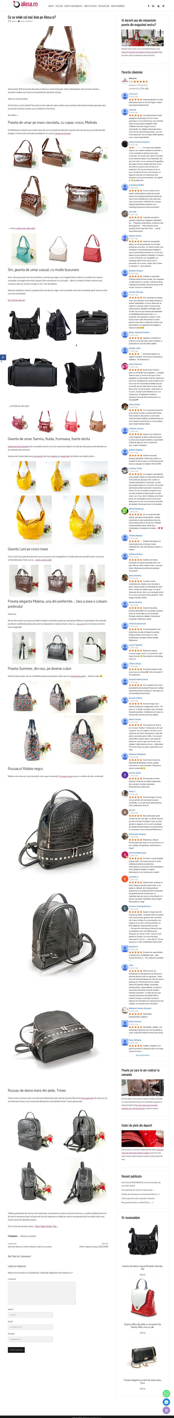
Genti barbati (118, 6)
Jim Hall (132, 212)
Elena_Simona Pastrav (139, 332)
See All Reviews (142, 1055)
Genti (51, 6)
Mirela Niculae (135, 602)
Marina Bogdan (136, 450)
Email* (10, 1321)
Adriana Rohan (136, 554)
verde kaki (65, 456)
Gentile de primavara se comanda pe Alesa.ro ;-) (141, 1194)
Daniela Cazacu (136, 271)
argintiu (54, 456)
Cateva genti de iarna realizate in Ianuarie (138, 1198)
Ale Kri (132, 810)
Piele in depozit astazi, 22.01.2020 (93, 1246)
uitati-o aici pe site (43, 560)
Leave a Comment (26, 21)
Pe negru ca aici (65, 776)
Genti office (90, 6)
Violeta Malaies (136, 536)
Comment (12, 1279)
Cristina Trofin (135, 468)
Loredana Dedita (136, 185)
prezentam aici (77, 676)
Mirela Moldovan (136, 509)
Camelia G (133, 877)
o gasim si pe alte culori (25, 228)
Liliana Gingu (135, 663)
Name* (10, 1309)
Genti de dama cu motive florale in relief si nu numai (29, 1246)
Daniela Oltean (135, 698)
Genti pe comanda (28, 1236)
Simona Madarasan (137, 853)
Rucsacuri (103, 6)
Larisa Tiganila (135, 645)
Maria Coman (135, 719)
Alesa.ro (14, 21)
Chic (55, 1226)
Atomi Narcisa (135, 364)
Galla (43, 1226)
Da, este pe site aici (16, 300)
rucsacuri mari (87, 1098)
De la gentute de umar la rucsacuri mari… (138, 1190)
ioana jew (133, 94)
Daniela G (133, 947)
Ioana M (132, 110)
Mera (37, 1226)
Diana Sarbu (134, 404)
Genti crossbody (73, 6)
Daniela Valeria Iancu (138, 679)
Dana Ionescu (135, 1021)
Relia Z (132, 791)
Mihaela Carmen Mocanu (140, 1008)
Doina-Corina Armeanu (139, 142)
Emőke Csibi (134, 348)
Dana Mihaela (135, 1040)
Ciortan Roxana (136, 292)
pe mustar (38, 456)
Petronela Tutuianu (137, 834)
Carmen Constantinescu (140, 906)
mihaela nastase (136, 428)
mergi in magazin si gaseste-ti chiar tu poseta (140, 52)
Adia (131, 965)
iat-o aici (80, 624)
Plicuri (59, 6)
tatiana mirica (135, 236)
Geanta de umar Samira (18, 446)
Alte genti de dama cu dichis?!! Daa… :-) (137, 1202)
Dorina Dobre (135, 773)
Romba (49, 1226)
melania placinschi (137, 624)
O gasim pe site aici (62, 133)
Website (11, 1334)
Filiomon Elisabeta (137, 754)
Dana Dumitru (135, 575)
